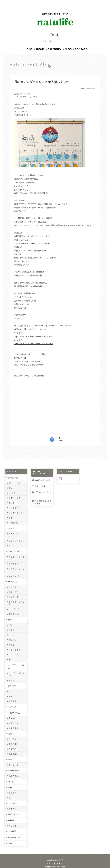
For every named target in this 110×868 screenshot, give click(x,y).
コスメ (11, 522)
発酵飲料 (13, 787)
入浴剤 (12, 712)
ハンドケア (14, 502)
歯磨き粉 (13, 803)
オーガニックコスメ (17, 529)
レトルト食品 (15, 644)
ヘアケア (12, 701)
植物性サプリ (15, 591)
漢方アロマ (14, 558)
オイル (12, 629)
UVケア (12, 487)
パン (11, 619)
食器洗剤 (13, 738)
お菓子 (12, 639)
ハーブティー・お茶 (16, 660)
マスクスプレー (16, 570)
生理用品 (13, 695)
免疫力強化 (14, 608)
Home (28, 43)
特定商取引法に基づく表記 (43, 496)
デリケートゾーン (17, 507)
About (40, 43)
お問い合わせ (40, 480)
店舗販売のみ (14, 832)
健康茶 (12, 675)
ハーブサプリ (15, 603)
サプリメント (14, 576)
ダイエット (14, 759)
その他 (11, 776)
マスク (12, 685)
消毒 (11, 690)
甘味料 (12, 624)
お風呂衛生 (14, 722)
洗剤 (10, 728)
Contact (81, 43)
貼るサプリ (14, 586)
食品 (10, 614)
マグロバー (14, 649)
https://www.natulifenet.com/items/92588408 (33, 337)
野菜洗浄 (13, 743)
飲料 (10, 781)
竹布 (10, 837)
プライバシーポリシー (43, 487)
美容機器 (12, 825)
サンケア (13, 581)
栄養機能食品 (14, 764)
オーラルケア (14, 797)
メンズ (12, 540)
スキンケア (13, 472)
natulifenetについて (42, 474)
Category (55, 43)
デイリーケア (15, 477)
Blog (68, 43)
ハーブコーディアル (17, 668)
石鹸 (11, 512)
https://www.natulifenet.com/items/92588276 (33, 330)
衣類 (10, 753)
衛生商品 (12, 680)
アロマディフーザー (17, 564)
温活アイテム (14, 808)
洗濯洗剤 (13, 748)
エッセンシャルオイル (17, 552)
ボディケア (14, 717)
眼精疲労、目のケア (17, 597)
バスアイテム (14, 707)
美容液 (12, 497)
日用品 (11, 814)
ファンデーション (17, 535)
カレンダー (14, 820)
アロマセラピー (15, 545)
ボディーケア (15, 492)
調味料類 (13, 634)
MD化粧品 (13, 517)
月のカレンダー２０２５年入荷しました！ (43, 76)
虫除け (12, 482)
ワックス (13, 733)
